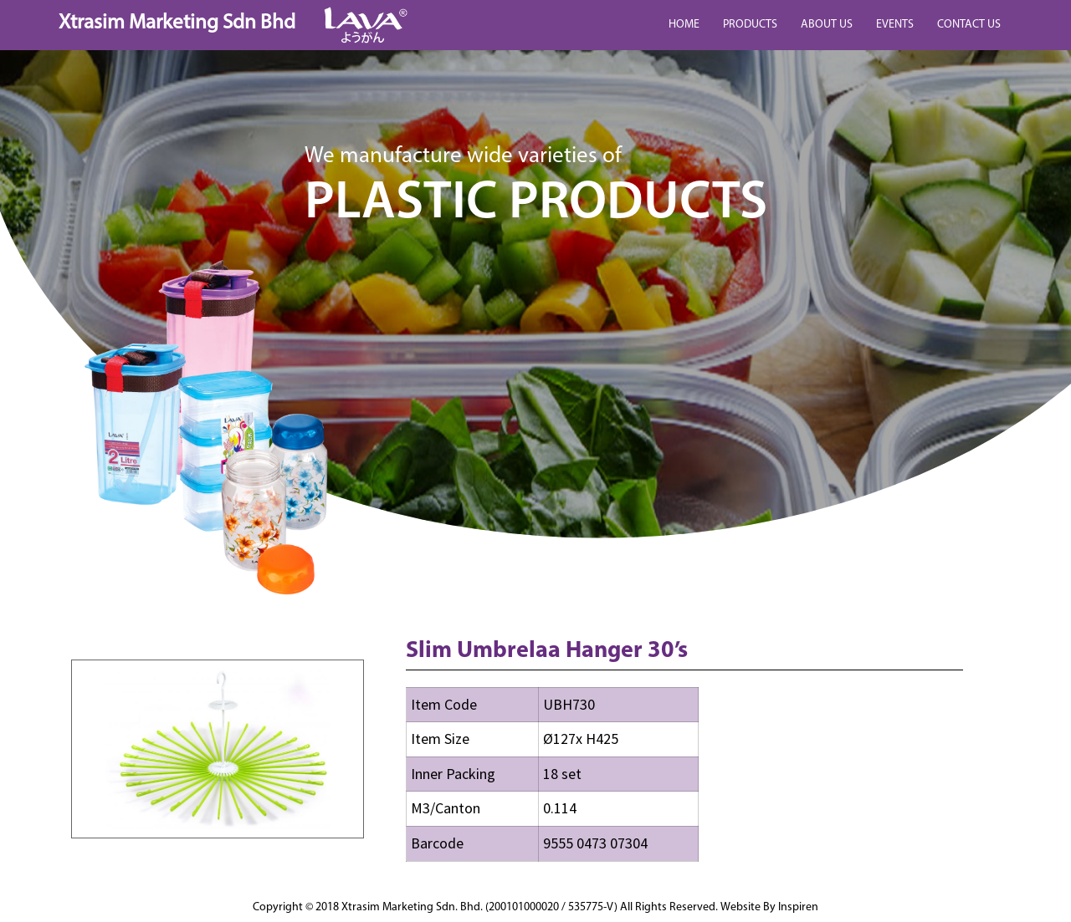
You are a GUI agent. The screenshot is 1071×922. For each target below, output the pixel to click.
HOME (684, 24)
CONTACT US (969, 24)
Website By (769, 907)
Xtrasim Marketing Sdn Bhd (177, 23)
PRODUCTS (750, 24)
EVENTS (895, 24)
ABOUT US (827, 24)
